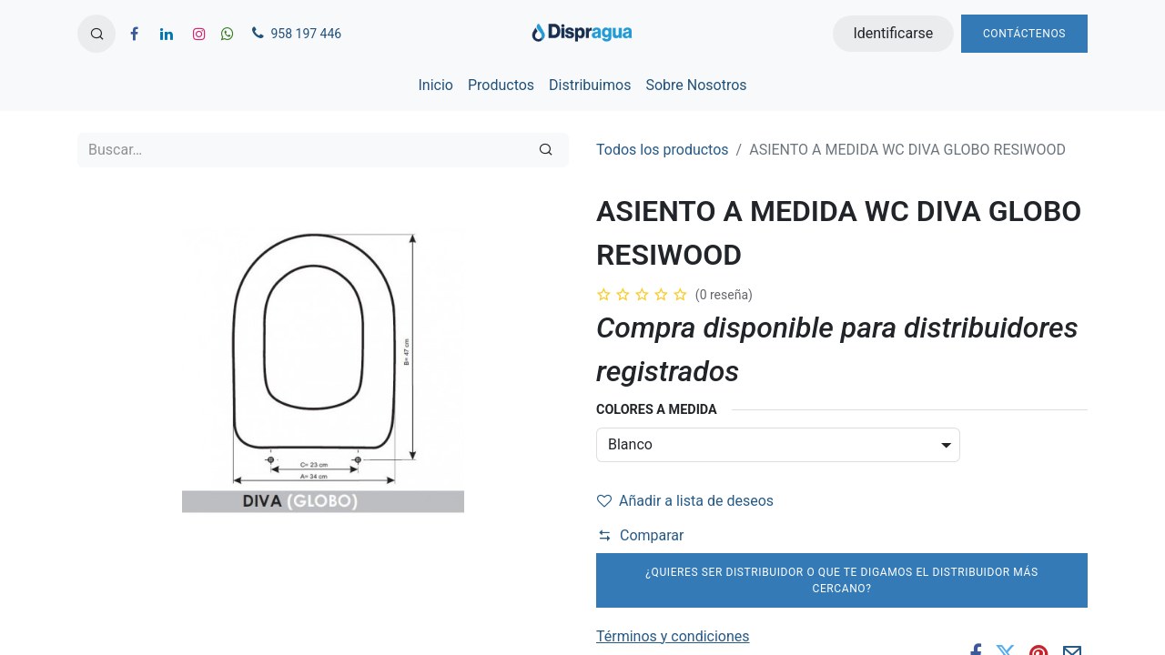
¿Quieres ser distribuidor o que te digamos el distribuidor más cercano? (841, 580)
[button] (96, 34)
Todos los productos (662, 149)
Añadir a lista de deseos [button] (685, 500)
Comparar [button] (640, 535)
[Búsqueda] (545, 150)
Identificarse (893, 33)
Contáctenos (1024, 33)
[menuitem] (435, 85)
